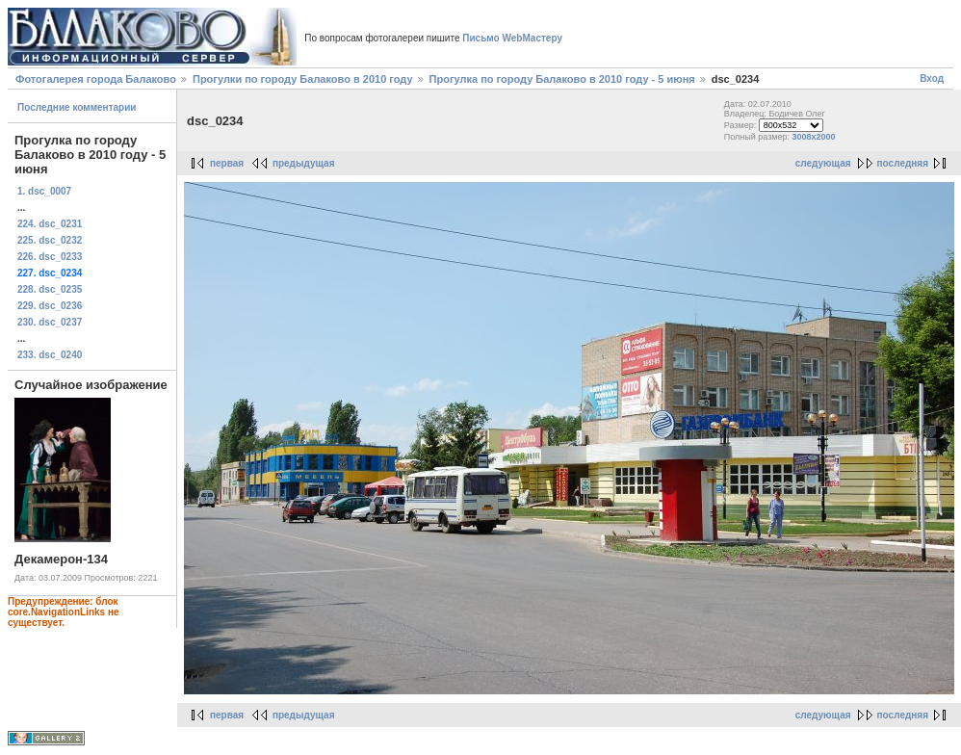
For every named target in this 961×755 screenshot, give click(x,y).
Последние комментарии (77, 107)
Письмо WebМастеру (512, 38)
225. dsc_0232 (49, 240)
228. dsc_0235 (49, 289)
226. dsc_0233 (49, 256)
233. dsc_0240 (49, 355)
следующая (823, 163)
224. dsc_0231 (49, 224)
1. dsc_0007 (44, 191)
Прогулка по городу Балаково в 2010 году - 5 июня (563, 79)
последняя (902, 163)
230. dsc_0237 (49, 322)
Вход (932, 78)
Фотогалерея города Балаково (95, 79)
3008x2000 (814, 137)
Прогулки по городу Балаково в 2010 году (303, 79)
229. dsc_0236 (49, 305)
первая (227, 163)
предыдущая (304, 163)
